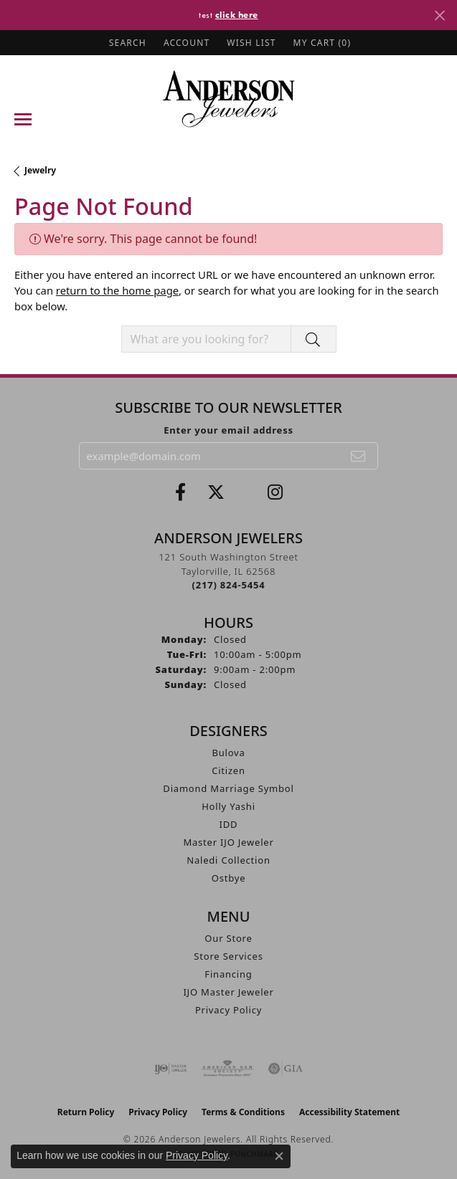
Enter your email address (228, 430)
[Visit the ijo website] (170, 1068)
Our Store (228, 938)
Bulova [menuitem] (228, 752)
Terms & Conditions (243, 1112)
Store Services (228, 956)
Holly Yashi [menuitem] (228, 806)
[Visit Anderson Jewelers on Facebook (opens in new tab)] (180, 492)
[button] (126, 42)
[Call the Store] (228, 584)
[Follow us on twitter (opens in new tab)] (216, 492)
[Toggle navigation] (23, 119)
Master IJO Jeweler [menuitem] (228, 842)
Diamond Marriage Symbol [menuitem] (228, 788)
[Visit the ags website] (227, 1068)
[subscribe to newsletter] (358, 456)
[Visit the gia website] (285, 1068)
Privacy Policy (228, 1009)
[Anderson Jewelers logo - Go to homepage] (228, 98)
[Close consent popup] (279, 1156)
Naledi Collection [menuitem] (228, 860)
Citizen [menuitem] (228, 770)
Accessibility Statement (349, 1112)
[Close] (439, 15)
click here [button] (236, 15)
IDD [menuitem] (229, 824)
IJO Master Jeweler (228, 991)
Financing (228, 974)
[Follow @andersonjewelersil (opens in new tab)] (275, 492)
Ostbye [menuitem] (229, 878)
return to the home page (117, 290)
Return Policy (86, 1112)
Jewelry (40, 170)
